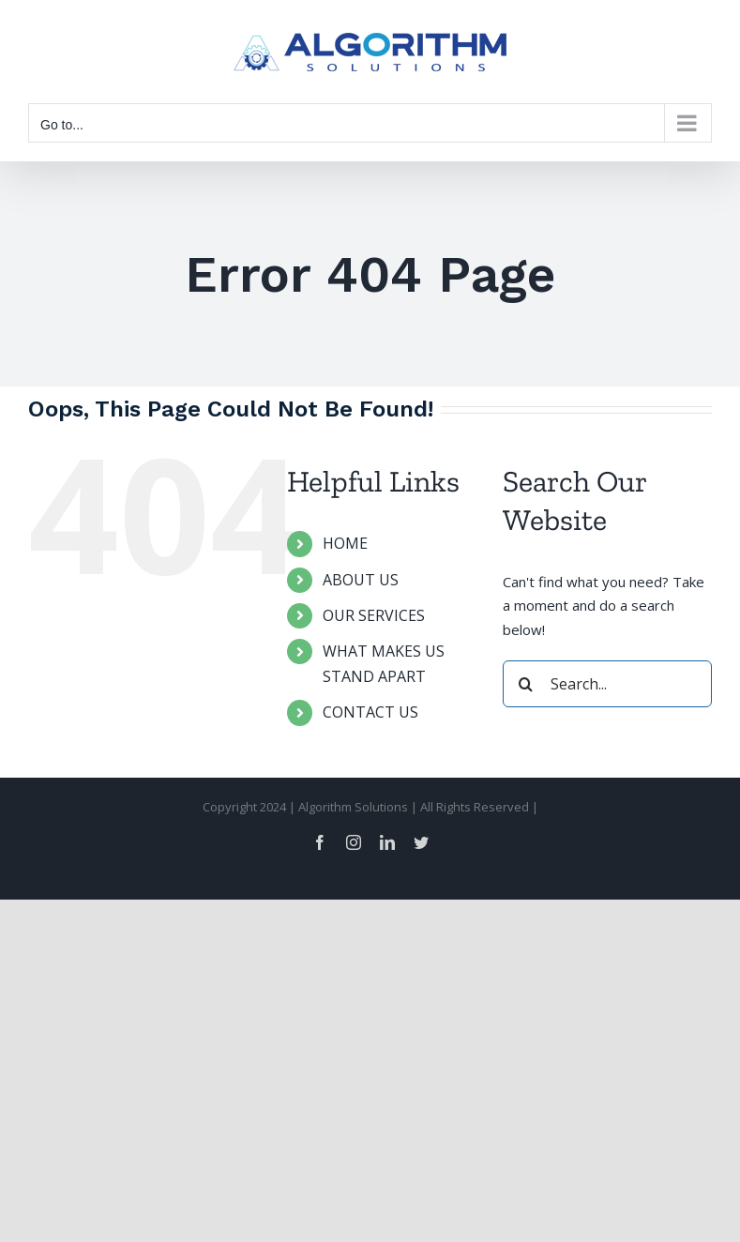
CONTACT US (370, 712)
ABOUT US (361, 579)
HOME (345, 543)
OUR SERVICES (374, 615)
